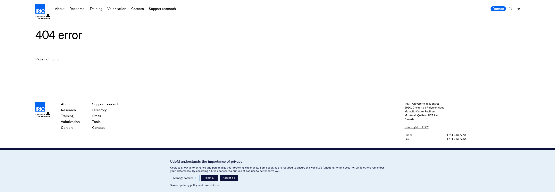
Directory (99, 110)
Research (77, 8)
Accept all (229, 177)
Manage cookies (184, 178)
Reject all (209, 177)
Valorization (116, 8)
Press (96, 116)
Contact (98, 127)
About (59, 8)
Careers (137, 8)
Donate (498, 8)
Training (96, 8)
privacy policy (189, 185)
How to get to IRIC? (417, 127)
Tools (96, 121)
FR (518, 9)
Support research (162, 8)
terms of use (211, 185)
